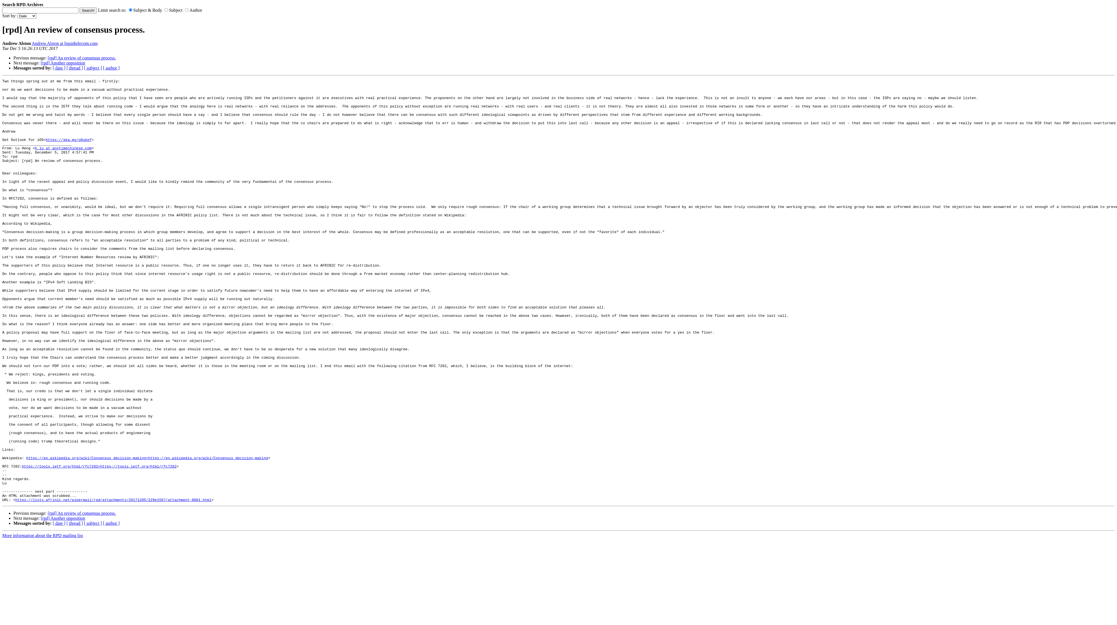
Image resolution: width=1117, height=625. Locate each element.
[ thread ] (74, 68)
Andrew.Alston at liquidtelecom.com (65, 43)
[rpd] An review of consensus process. (82, 58)
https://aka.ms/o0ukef (69, 152)
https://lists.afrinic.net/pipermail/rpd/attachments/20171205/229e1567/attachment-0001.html (113, 584)
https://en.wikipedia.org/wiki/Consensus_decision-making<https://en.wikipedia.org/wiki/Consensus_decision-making (147, 534)
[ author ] (111, 68)
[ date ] (59, 68)
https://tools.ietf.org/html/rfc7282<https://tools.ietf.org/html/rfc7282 (99, 544)
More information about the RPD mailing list (42, 620)
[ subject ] (93, 68)
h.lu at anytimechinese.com (63, 162)
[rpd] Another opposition (63, 63)
